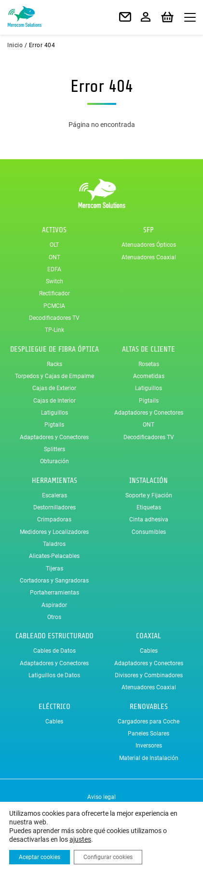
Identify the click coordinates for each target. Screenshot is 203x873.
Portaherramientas (54, 592)
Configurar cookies (108, 857)
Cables (149, 650)
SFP (148, 230)
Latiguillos (54, 412)
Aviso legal (101, 797)
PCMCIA (54, 306)
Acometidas (148, 376)
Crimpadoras (54, 519)
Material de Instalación (148, 758)
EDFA (54, 269)
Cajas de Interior (54, 400)
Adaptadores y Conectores (54, 437)
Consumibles (149, 532)
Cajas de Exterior (54, 388)
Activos (54, 230)
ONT (54, 257)
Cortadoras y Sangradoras (54, 580)
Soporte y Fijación (148, 495)
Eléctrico (54, 706)
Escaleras (54, 495)
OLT (54, 244)
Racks (54, 364)
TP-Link (54, 330)
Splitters (54, 449)
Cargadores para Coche (148, 721)
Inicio (15, 45)
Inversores (148, 745)
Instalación (148, 480)
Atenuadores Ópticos (149, 244)
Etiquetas (148, 507)
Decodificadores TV (54, 318)
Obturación (54, 461)
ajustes (80, 839)
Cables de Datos (54, 650)
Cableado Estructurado (54, 636)
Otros (54, 617)
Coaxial (148, 636)
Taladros (54, 544)
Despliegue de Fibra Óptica (54, 349)
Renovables (149, 706)
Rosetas (148, 364)
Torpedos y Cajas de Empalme (54, 376)
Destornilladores (54, 507)
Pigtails (54, 424)
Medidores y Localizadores (54, 532)
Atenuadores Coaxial (149, 257)
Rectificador (54, 294)
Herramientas (54, 480)
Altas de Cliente (148, 349)
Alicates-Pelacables (54, 556)
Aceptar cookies (39, 857)
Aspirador (54, 605)
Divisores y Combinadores (149, 675)
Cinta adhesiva (148, 519)
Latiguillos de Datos (54, 675)
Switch (54, 281)
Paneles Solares (148, 733)
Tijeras (54, 568)
